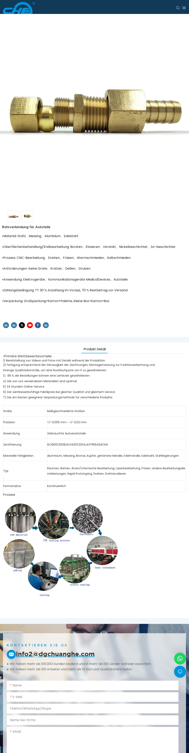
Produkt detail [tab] (94, 349)
